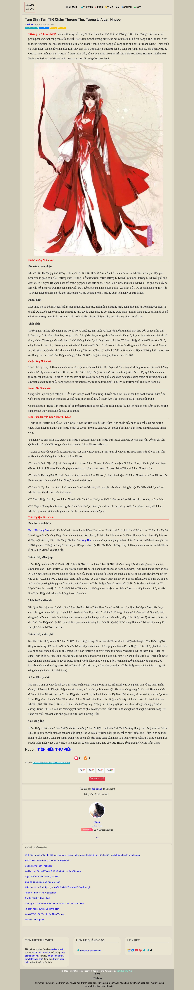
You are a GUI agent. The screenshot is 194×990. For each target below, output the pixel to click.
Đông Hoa (86, 540)
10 (82, 770)
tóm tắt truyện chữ (34, 959)
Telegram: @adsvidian (88, 950)
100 (110, 770)
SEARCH (126, 7)
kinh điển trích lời (41, 952)
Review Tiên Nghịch (34, 919)
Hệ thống (53, 28)
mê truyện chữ (62, 983)
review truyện (57, 949)
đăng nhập (97, 789)
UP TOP (97, 974)
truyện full (39, 983)
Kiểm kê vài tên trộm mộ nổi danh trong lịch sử (47, 860)
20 (91, 770)
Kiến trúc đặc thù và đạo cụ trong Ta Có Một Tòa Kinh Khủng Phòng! (57, 887)
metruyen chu (157, 983)
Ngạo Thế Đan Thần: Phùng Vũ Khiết (42, 876)
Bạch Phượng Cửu (38, 530)
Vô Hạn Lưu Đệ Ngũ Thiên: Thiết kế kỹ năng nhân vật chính (53, 871)
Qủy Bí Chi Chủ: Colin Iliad (37, 898)
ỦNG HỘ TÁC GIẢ (97, 779)
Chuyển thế (61, 28)
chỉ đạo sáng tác (55, 956)
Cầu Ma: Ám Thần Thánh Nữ (38, 866)
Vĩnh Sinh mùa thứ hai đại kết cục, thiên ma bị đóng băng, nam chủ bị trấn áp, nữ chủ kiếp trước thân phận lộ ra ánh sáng (82, 855)
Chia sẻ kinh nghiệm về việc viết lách (42, 882)
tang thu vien (108, 986)
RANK (99, 7)
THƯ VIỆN (87, 7)
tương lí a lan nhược (63, 763)
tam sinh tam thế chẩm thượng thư (44, 763)
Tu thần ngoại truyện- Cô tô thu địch (42, 909)
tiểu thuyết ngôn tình (140, 983)
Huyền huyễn (44, 28)
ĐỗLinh (30, 24)
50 (100, 770)
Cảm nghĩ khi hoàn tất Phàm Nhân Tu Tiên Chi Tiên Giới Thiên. (54, 903)
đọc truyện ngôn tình (119, 983)
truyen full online (93, 986)
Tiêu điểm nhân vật (32, 28)
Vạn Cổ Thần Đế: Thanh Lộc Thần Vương (44, 914)
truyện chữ (103, 983)
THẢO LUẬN (112, 7)
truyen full (75, 983)
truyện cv (50, 983)
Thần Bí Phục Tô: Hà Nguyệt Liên (40, 892)
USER (137, 7)
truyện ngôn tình (89, 983)
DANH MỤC (71, 7)
